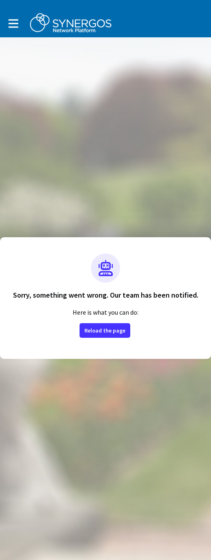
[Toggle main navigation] (12, 23)
